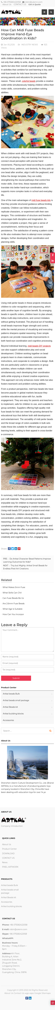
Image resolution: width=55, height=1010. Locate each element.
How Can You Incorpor (13, 614)
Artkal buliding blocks (13, 713)
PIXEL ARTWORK (10, 867)
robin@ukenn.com (33, 2)
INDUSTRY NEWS (29, 44)
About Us (6, 4)
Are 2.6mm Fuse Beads (14, 603)
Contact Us (19, 993)
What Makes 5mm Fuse (14, 587)
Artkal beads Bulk (11, 694)
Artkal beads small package (16, 700)
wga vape (29, 993)
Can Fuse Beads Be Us (13, 598)
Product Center (9, 849)
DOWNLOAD (8, 853)
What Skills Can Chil (12, 592)
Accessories (8, 720)
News (4, 862)
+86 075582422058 (12, 2)
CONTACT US (20, 4)
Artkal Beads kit (10, 707)
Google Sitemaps (42, 993)
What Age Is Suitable (12, 609)
